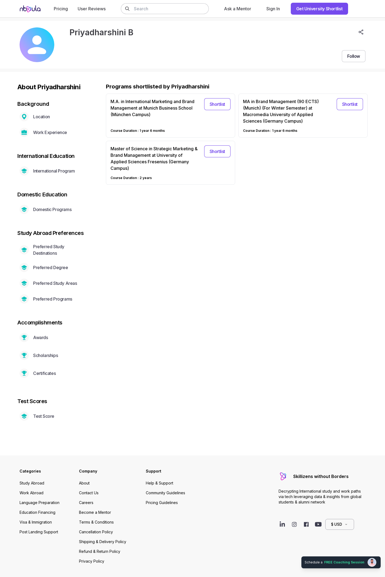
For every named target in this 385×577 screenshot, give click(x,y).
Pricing (61, 8)
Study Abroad (32, 483)
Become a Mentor (95, 512)
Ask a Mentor (237, 8)
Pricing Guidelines (162, 502)
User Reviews (92, 8)
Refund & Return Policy (99, 551)
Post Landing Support (39, 532)
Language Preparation (39, 502)
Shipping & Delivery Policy (102, 541)
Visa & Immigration (36, 522)
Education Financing (37, 512)
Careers (86, 502)
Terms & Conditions (96, 522)
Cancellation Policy (96, 532)
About (84, 483)
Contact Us (89, 492)
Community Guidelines (165, 492)
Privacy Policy (91, 561)
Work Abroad (31, 492)
